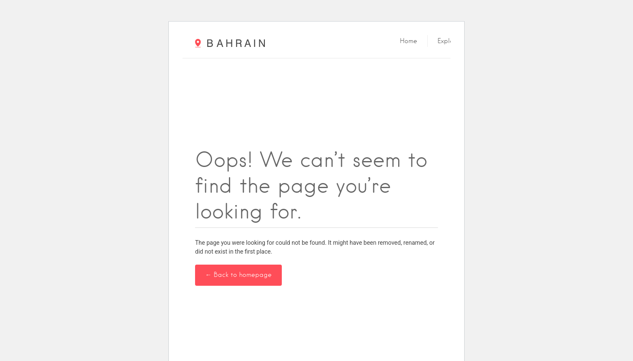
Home (408, 41)
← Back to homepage (238, 275)
